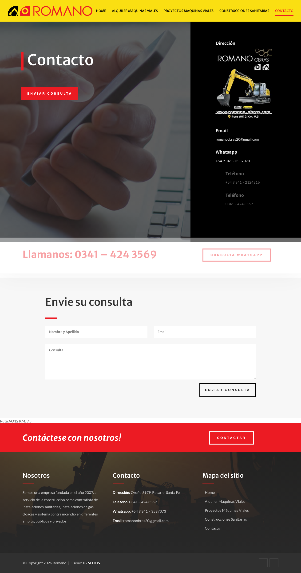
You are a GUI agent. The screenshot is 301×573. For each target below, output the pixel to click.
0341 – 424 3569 (116, 252)
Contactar (231, 438)
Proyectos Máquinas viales (189, 11)
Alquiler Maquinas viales (135, 11)
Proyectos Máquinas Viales (227, 510)
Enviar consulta (49, 94)
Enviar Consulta (227, 390)
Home (101, 11)
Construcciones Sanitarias (244, 11)
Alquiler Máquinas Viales (225, 501)
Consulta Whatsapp (236, 253)
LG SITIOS (91, 563)
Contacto (284, 11)
